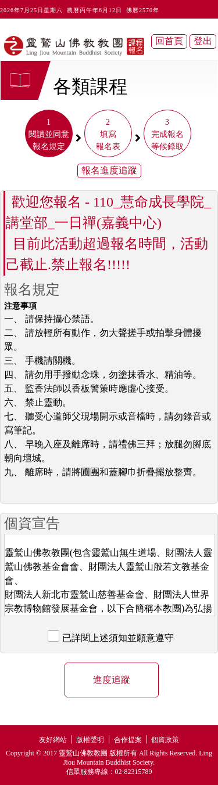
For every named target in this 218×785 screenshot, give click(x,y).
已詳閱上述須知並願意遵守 (118, 638)
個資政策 (165, 740)
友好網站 (53, 740)
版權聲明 (90, 740)
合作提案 (128, 740)
